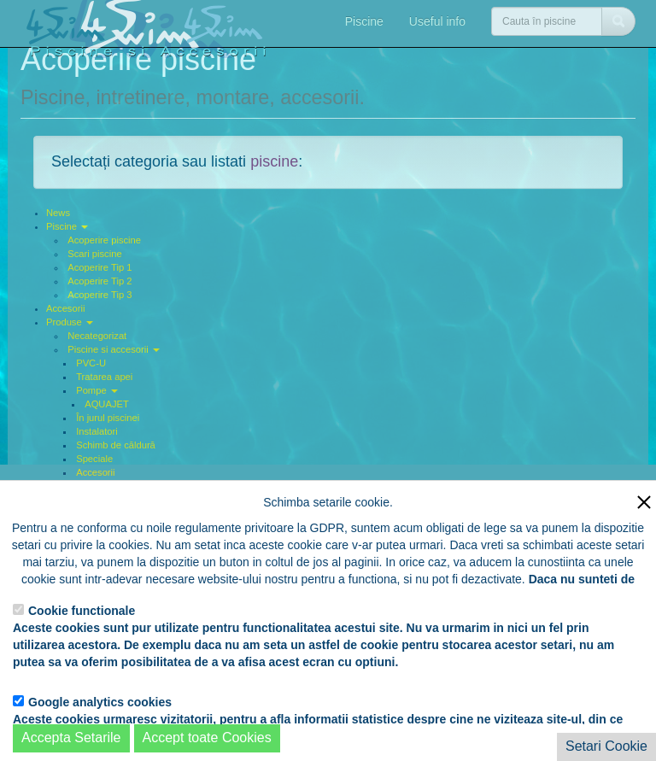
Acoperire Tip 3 (99, 295)
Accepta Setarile (71, 737)
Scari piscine (94, 254)
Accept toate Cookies (207, 737)
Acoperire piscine (104, 240)
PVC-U (91, 363)
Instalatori (97, 431)
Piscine (364, 21)
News (58, 213)
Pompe (97, 390)
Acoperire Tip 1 (99, 267)
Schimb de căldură (115, 445)
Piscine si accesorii (113, 349)
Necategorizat (96, 336)
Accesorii (65, 308)
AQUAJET (107, 404)
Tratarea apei (104, 377)
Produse (69, 322)
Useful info (437, 21)
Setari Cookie (606, 746)
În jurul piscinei (107, 418)
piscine (274, 161)
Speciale (94, 459)
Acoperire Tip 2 (99, 281)
